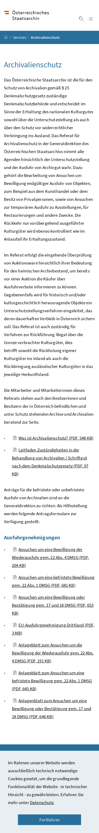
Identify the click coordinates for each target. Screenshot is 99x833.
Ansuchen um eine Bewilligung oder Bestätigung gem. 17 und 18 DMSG (52, 605)
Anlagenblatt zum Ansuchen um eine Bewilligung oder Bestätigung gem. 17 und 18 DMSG (51, 708)
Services (19, 37)
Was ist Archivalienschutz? (53, 438)
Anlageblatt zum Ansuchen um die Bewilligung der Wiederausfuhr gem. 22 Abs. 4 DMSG (52, 653)
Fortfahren (49, 820)
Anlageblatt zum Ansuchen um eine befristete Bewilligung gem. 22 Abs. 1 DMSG (52, 681)
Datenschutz (42, 802)
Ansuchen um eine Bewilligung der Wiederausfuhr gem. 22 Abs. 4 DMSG (50, 557)
